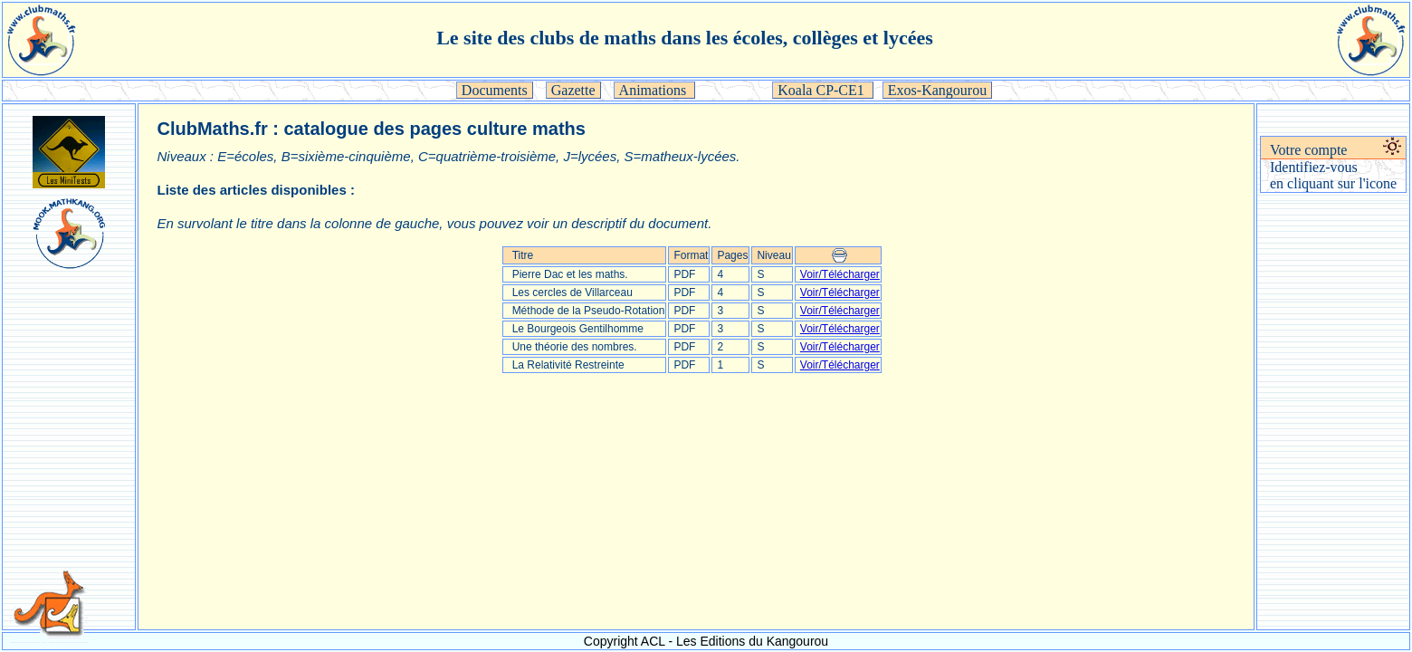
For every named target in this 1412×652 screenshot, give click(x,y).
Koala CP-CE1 (823, 90)
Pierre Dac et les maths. (570, 274)
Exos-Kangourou (937, 90)
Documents (495, 90)
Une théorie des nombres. (574, 346)
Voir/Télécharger (840, 274)
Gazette (573, 90)
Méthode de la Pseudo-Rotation (588, 310)
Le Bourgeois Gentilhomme (578, 328)
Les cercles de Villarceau (572, 292)
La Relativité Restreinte (568, 365)
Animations (655, 90)
